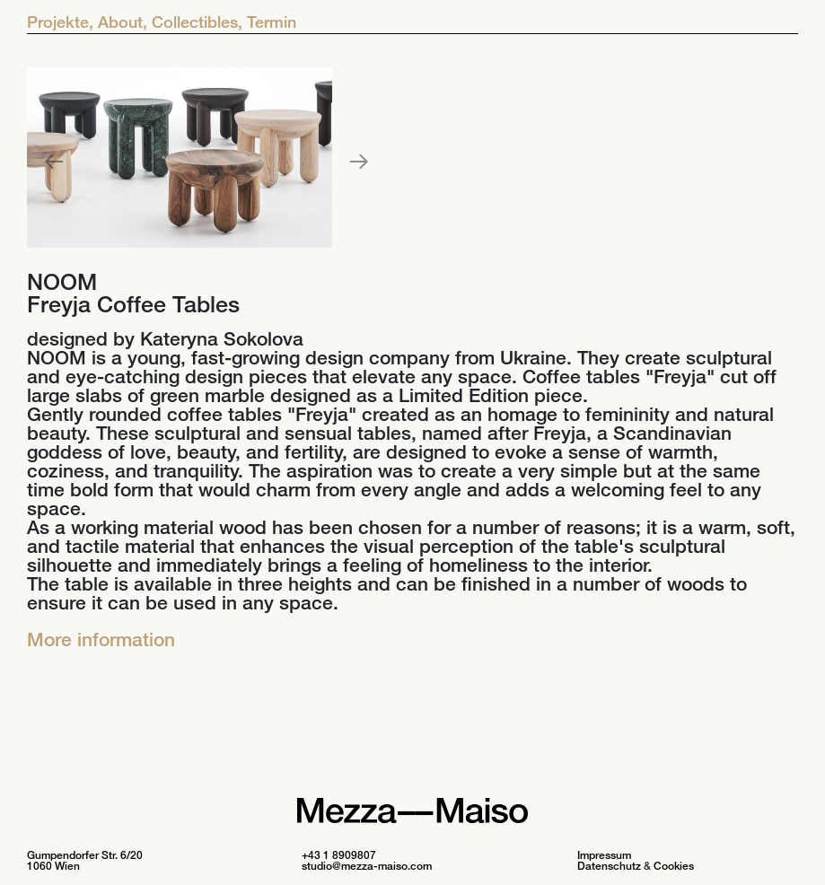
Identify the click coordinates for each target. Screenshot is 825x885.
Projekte (60, 21)
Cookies (674, 865)
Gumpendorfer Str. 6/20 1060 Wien (85, 860)
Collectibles (197, 21)
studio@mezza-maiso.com (367, 865)
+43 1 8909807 (339, 855)
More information (101, 639)
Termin (271, 21)
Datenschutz (609, 865)
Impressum (604, 855)
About (122, 21)
